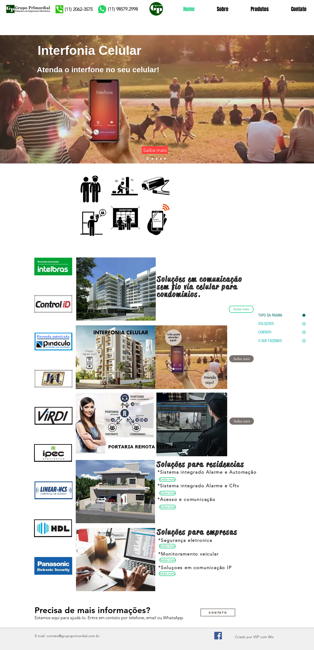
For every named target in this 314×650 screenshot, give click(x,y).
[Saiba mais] (155, 150)
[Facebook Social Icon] (218, 635)
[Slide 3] (152, 158)
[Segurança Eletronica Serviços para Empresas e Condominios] (124, 206)
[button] (241, 421)
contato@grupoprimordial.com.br (73, 636)
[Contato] (217, 612)
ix (272, 637)
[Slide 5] (161, 158)
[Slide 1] (156, 158)
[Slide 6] (147, 159)
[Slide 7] (165, 158)
